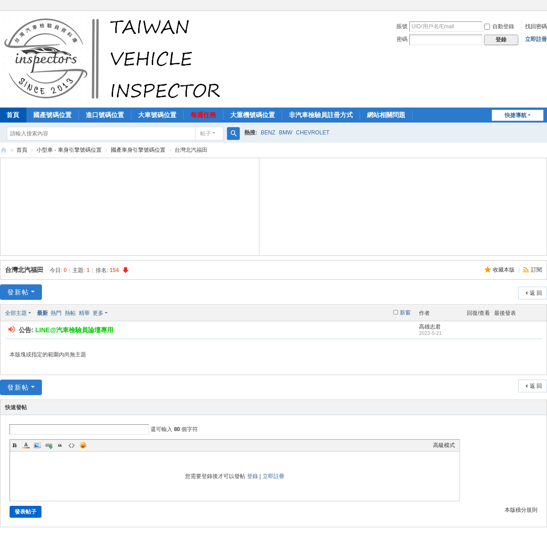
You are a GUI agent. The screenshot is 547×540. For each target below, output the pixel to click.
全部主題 (16, 313)
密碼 (402, 39)
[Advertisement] (130, 205)
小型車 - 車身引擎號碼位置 (69, 150)
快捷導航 (515, 115)
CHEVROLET (312, 132)
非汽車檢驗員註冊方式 (321, 114)
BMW (285, 132)
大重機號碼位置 (252, 114)
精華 (84, 313)
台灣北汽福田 (24, 269)
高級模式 (444, 445)
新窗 (405, 312)
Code (71, 445)
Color (26, 445)
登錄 (252, 476)
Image (37, 445)
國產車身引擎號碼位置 (138, 150)
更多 (98, 313)
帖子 (205, 133)
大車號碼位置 (157, 114)
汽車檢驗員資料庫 (3, 150)
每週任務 (203, 114)
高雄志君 (430, 327)
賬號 (402, 26)
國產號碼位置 (52, 114)
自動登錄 (499, 26)
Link (48, 445)
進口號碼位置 (105, 114)
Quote (60, 445)
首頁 (21, 150)
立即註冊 (536, 39)
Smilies (83, 445)
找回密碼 (536, 26)
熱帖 (70, 313)
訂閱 (536, 270)
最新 (42, 313)
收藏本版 (504, 270)
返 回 (536, 293)
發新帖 (18, 292)
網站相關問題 (386, 114)
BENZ (268, 132)
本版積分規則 (521, 510)
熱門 (56, 313)
